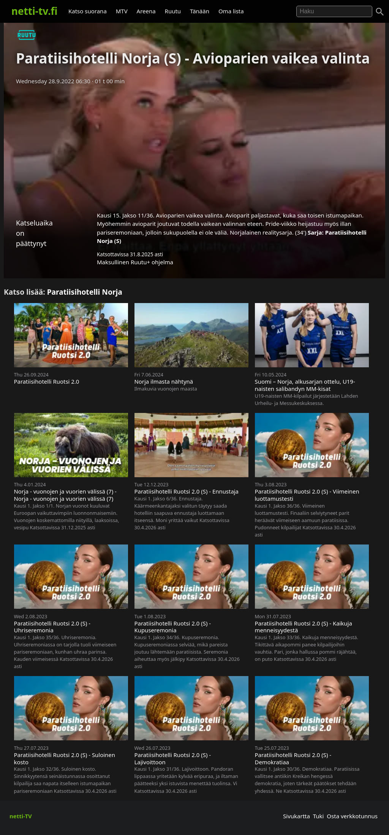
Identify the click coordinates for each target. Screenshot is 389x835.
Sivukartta (296, 816)
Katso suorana (87, 11)
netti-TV (20, 816)
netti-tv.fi (34, 11)
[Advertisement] (194, 145)
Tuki (318, 816)
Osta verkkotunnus (352, 816)
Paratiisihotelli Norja (84, 292)
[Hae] (334, 11)
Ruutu (173, 11)
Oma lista (231, 11)
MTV (122, 11)
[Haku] (380, 12)
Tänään (199, 11)
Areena (146, 11)
